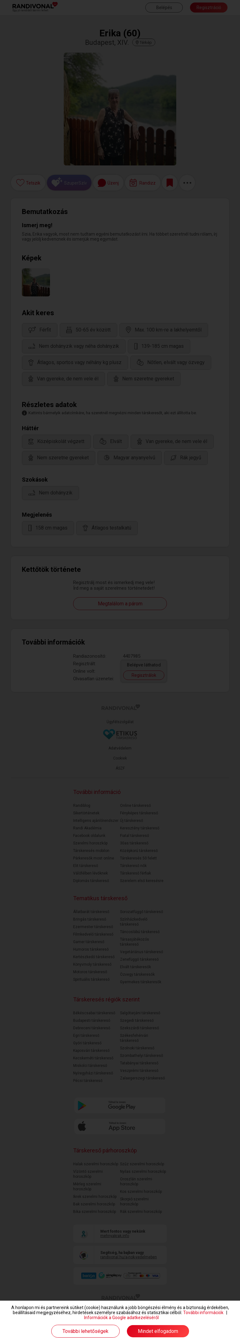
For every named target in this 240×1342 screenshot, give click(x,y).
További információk (203, 1312)
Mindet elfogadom (158, 1331)
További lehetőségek (85, 1331)
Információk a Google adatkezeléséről (121, 1317)
